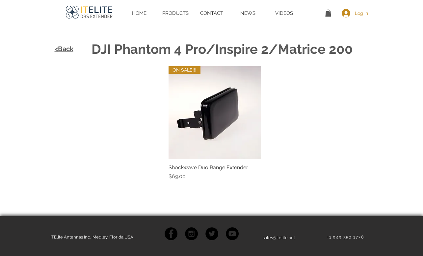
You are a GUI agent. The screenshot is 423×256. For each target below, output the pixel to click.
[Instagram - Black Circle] (191, 233)
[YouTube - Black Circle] (232, 233)
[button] (328, 13)
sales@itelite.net (279, 237)
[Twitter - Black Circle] (211, 233)
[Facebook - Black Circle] (171, 233)
